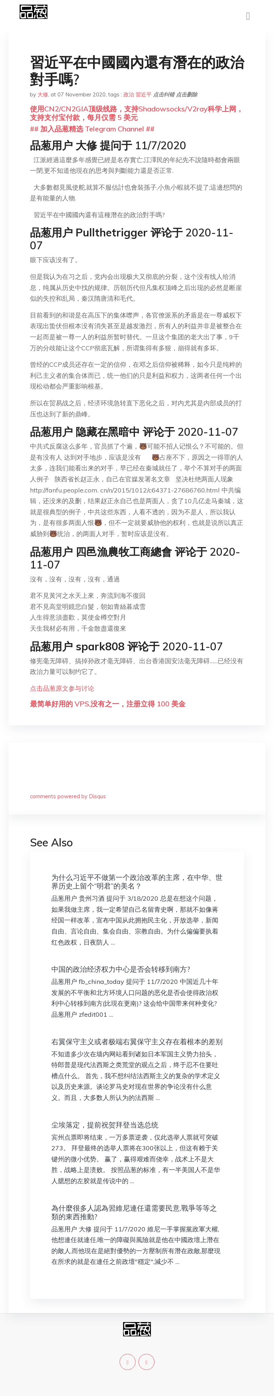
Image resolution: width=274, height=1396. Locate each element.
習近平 (144, 94)
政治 (128, 94)
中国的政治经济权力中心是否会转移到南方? (120, 969)
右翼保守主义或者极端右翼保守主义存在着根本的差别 (137, 1041)
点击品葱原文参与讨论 (62, 688)
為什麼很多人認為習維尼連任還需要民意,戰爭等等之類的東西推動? (134, 1212)
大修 (42, 94)
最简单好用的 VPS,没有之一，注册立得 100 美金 (108, 703)
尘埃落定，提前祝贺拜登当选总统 (104, 1124)
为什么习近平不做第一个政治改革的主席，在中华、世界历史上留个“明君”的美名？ (137, 881)
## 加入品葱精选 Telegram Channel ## (92, 128)
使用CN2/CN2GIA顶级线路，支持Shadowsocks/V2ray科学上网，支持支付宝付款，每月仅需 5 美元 (136, 113)
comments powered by (68, 796)
